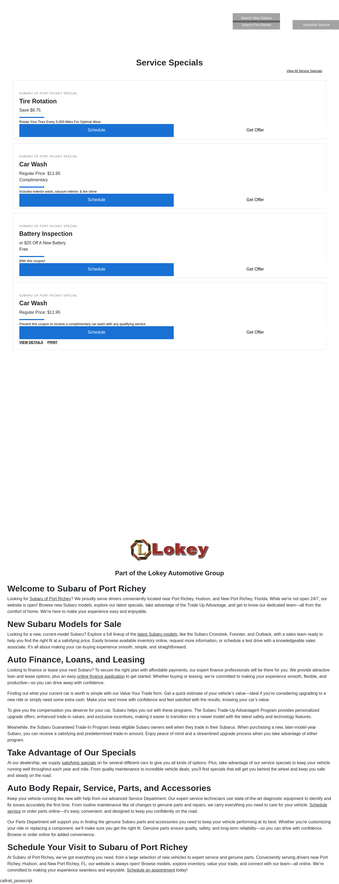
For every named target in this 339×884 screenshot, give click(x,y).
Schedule (96, 130)
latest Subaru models (157, 634)
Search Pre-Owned (256, 25)
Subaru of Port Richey (50, 598)
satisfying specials (79, 763)
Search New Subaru (256, 18)
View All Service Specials (304, 71)
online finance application (101, 676)
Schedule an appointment (151, 870)
